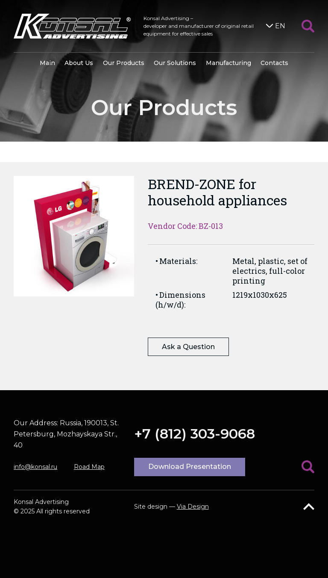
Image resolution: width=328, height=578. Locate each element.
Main (47, 63)
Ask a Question (188, 347)
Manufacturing (228, 63)
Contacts (274, 63)
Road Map (89, 467)
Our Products (123, 63)
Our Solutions (175, 63)
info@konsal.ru (35, 467)
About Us (78, 63)
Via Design (193, 506)
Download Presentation (189, 466)
